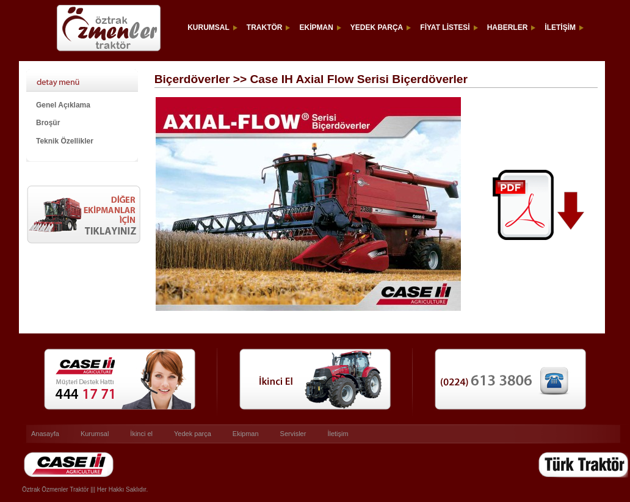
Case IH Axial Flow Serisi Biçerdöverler (87, 80)
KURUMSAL (208, 27)
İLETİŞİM (560, 27)
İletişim (337, 433)
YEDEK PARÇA (376, 27)
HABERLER (507, 27)
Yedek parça (192, 433)
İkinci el (141, 433)
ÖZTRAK (95, 27)
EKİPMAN (316, 27)
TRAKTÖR (265, 27)
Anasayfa (45, 433)
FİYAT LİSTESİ (444, 27)
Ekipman (246, 433)
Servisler (293, 433)
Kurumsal (95, 433)
